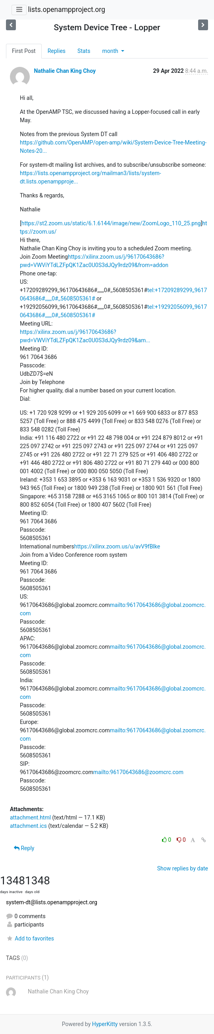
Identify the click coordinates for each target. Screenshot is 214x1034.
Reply (24, 848)
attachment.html (30, 817)
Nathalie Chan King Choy (65, 71)
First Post (24, 51)
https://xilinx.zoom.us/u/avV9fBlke (117, 546)
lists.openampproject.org (66, 10)
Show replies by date (182, 868)
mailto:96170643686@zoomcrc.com (138, 772)
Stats (83, 51)
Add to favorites (30, 938)
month (111, 51)
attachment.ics (28, 826)
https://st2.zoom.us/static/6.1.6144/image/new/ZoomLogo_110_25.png (111, 223)
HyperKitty (105, 1024)
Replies (57, 51)
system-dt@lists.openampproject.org (51, 902)
